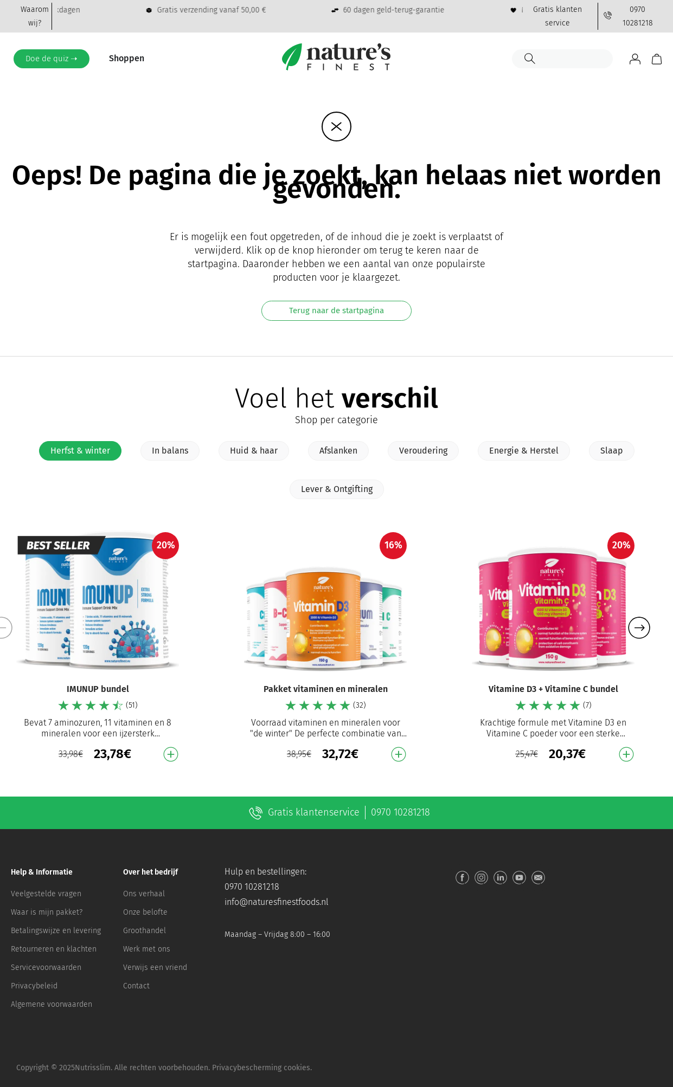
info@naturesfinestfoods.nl (277, 902)
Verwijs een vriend (155, 967)
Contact (136, 986)
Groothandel (144, 930)
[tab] (80, 451)
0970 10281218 (252, 887)
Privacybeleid (34, 986)
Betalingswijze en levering (56, 930)
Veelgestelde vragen (46, 893)
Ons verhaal (144, 893)
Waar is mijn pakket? (46, 912)
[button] (639, 628)
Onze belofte (145, 912)
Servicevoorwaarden (46, 967)
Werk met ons (146, 949)
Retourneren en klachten (54, 949)
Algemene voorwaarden (51, 1004)
